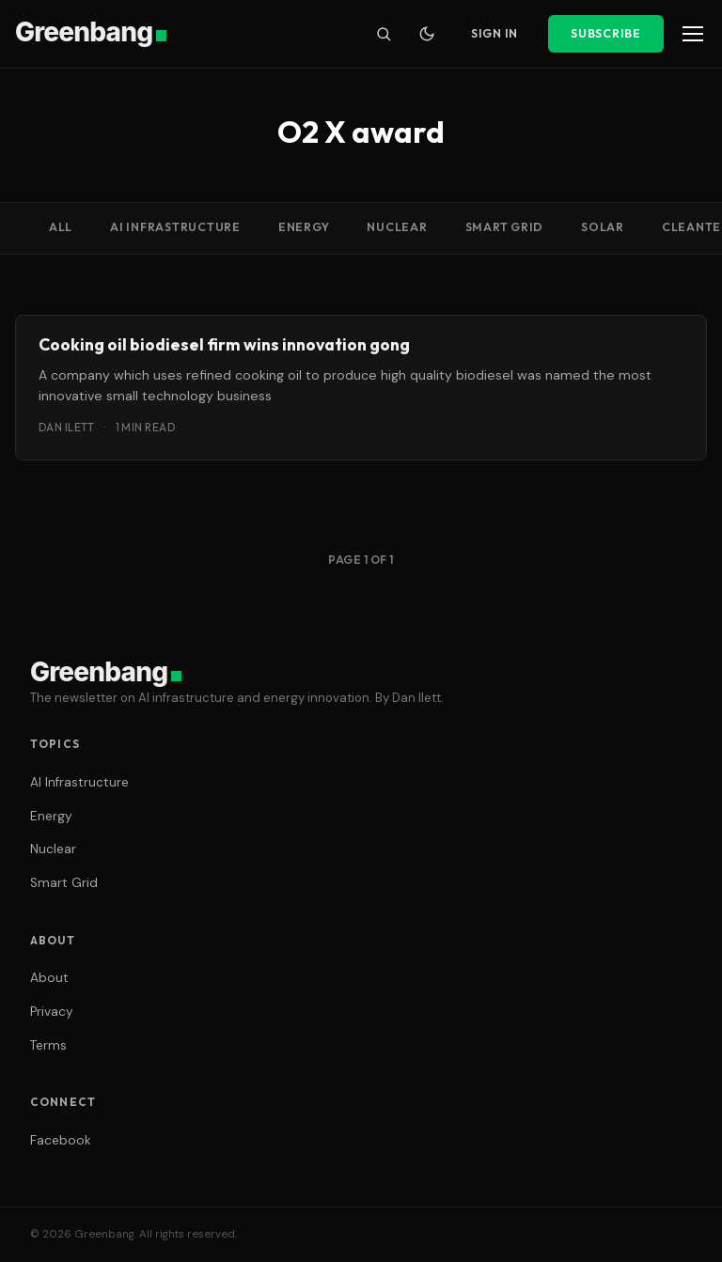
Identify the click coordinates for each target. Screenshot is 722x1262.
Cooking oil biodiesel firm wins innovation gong (224, 344)
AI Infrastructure (175, 227)
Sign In (494, 33)
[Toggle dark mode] (427, 34)
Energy (304, 227)
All (60, 227)
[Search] (383, 34)
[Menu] (693, 34)
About (49, 978)
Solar (602, 227)
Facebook (60, 1140)
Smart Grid (504, 227)
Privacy (51, 1012)
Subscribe (606, 33)
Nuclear (397, 227)
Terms (48, 1045)
